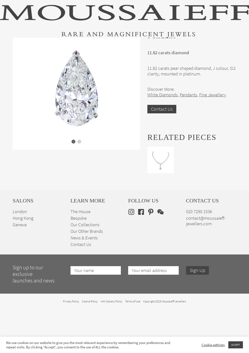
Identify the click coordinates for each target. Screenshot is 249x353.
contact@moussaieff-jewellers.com (206, 264)
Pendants (188, 138)
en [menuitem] (225, 45)
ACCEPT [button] (235, 344)
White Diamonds (162, 138)
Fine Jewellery (52, 46)
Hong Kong (23, 262)
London (20, 255)
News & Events (84, 281)
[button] (73, 185)
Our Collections (85, 268)
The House (198, 46)
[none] (228, 45)
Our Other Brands (87, 275)
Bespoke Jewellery (170, 46)
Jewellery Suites (82, 46)
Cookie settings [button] (213, 345)
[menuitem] (228, 45)
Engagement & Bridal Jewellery (125, 46)
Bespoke (79, 262)
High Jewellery (24, 46)
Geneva (20, 268)
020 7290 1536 (199, 255)
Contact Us (162, 153)
